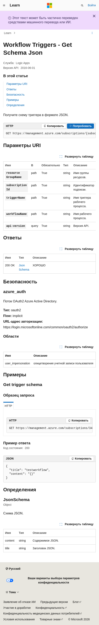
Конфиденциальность (50, 607)
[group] (49, 133)
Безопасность (15, 94)
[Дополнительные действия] (92, 33)
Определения (15, 105)
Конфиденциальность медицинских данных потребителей (41, 613)
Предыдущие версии (54, 602)
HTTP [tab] (8, 405)
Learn (7, 33)
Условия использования (19, 619)
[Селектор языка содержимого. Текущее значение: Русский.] (13, 569)
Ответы (11, 89)
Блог (76, 602)
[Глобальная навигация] (4, 5)
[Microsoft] (49, 5)
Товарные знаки (49, 619)
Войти (92, 5)
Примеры (12, 99)
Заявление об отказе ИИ (19, 602)
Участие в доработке (17, 607)
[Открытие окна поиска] (82, 5)
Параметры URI (16, 83)
